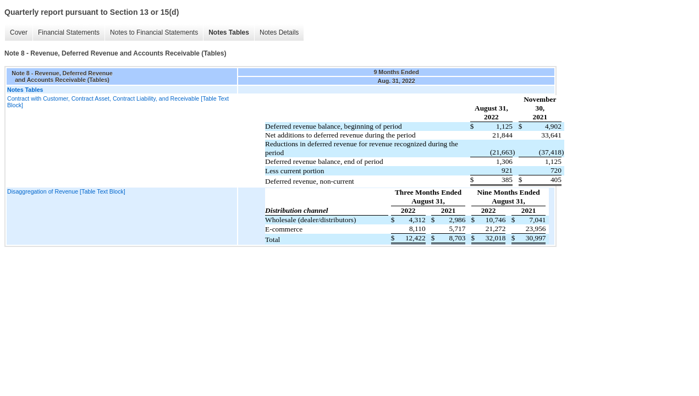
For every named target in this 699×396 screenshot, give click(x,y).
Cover (18, 32)
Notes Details (279, 32)
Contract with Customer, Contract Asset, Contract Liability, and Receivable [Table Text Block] (118, 101)
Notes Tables (228, 32)
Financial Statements (69, 32)
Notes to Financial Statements (154, 32)
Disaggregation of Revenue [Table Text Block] (66, 191)
